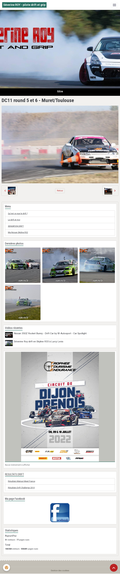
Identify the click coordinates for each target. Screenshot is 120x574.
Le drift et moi (14, 220)
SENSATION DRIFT (16, 226)
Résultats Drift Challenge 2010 (21, 487)
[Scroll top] (114, 568)
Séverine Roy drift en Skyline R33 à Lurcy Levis (38, 341)
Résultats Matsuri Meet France (21, 481)
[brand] (24, 5)
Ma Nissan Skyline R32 (18, 232)
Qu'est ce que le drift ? (18, 214)
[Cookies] (6, 567)
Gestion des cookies (60, 570)
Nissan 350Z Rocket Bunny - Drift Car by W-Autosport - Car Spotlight (50, 333)
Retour (60, 191)
